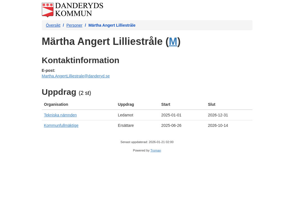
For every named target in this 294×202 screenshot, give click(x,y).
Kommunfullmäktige (61, 125)
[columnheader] (79, 104)
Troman (155, 150)
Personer (75, 25)
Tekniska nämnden (60, 115)
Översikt (53, 25)
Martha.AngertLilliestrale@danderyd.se (76, 76)
